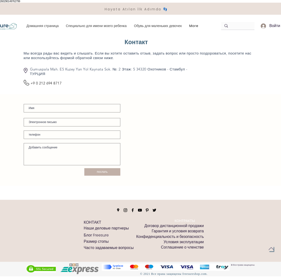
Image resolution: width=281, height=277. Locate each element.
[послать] (102, 172)
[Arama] (236, 26)
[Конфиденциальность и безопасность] (170, 237)
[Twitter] (154, 210)
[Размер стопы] (96, 241)
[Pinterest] (147, 210)
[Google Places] (118, 210)
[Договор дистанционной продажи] (174, 226)
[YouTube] (139, 210)
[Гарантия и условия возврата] (178, 231)
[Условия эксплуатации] (184, 242)
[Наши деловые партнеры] (106, 228)
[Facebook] (132, 210)
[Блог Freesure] (96, 235)
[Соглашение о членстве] (182, 247)
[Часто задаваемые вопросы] (109, 247)
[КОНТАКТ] (92, 222)
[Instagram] (125, 210)
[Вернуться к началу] (271, 248)
